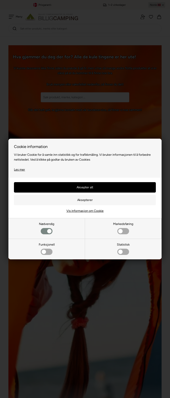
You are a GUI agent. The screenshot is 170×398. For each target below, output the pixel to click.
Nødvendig (46, 228)
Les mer (19, 169)
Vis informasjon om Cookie (85, 211)
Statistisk (123, 249)
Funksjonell (47, 249)
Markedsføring (123, 228)
